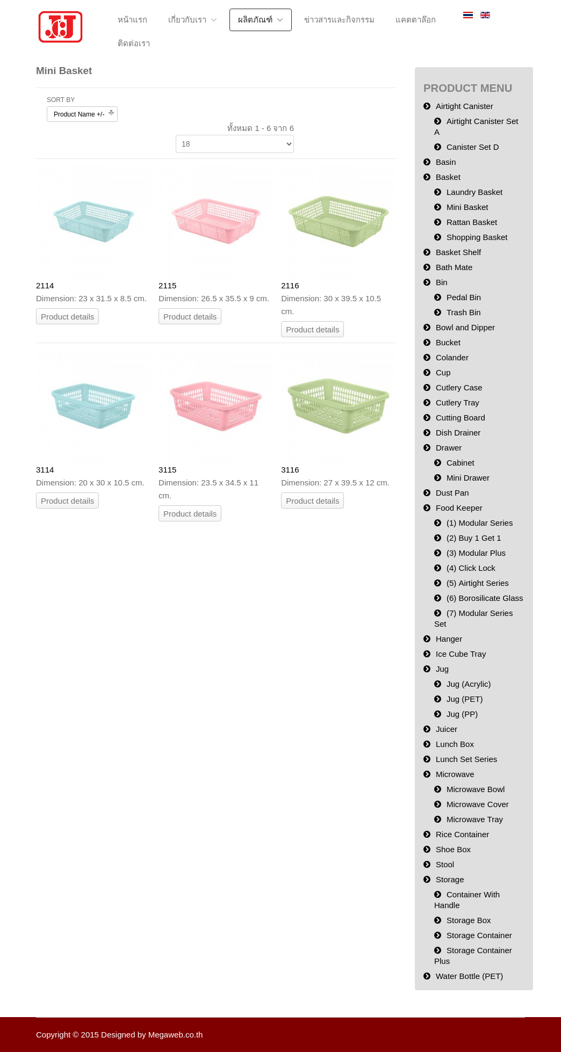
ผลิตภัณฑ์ (255, 19)
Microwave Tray (475, 819)
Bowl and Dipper (465, 327)
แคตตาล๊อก (415, 19)
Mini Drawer (468, 477)
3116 (290, 469)
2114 (45, 285)
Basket (448, 177)
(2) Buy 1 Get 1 (474, 537)
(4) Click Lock (471, 567)
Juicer (446, 729)
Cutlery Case (459, 387)
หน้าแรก (132, 19)
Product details (67, 316)
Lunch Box (455, 744)
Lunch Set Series (466, 759)
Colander (452, 357)
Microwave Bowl (476, 789)
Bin (442, 282)
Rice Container (462, 834)
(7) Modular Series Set (473, 618)
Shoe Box (453, 849)
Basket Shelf (458, 252)
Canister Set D (473, 146)
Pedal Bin (464, 297)
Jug (442, 668)
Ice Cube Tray (461, 653)
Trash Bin (464, 312)
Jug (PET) (465, 698)
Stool (445, 864)
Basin (446, 161)
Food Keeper (459, 507)
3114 (45, 469)
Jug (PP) (462, 714)
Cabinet (460, 462)
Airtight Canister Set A (476, 126)
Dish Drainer (458, 432)
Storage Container (479, 935)
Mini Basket (467, 207)
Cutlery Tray (457, 402)
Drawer (449, 447)
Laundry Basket (474, 192)
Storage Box (469, 920)
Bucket (448, 342)
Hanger (449, 638)
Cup (443, 372)
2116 (290, 285)
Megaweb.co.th (175, 1034)
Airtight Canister (464, 106)
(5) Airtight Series (478, 582)
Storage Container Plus (473, 956)
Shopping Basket (477, 237)
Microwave (455, 774)
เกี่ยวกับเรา (187, 19)
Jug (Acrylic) (469, 683)
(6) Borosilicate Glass (485, 598)
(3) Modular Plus (476, 552)
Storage (450, 879)
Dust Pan (452, 492)
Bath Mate (454, 267)
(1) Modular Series (480, 522)
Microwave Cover (478, 804)
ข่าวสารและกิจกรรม (339, 19)
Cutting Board (460, 417)
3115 (167, 469)
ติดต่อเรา (134, 43)
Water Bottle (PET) (469, 976)
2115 (167, 285)
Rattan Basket (472, 222)
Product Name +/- (79, 114)
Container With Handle (467, 900)
